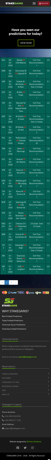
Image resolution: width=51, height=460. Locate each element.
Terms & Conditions (25, 374)
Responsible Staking (25, 386)
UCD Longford (20, 268)
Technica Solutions (34, 441)
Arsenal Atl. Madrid (20, 160)
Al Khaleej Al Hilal (21, 128)
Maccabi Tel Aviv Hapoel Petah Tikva (21, 106)
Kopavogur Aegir (20, 246)
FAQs (25, 390)
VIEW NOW (26, 43)
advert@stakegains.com (28, 356)
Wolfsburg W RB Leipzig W (20, 183)
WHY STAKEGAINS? (15, 311)
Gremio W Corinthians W (20, 235)
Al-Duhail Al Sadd (21, 117)
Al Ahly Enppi (21, 93)
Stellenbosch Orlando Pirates (21, 140)
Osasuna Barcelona (21, 171)
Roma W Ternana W (21, 192)
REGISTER (43, 3)
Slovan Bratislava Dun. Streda (21, 215)
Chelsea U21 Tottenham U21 (21, 226)
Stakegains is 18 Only (25, 382)
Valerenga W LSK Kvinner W (21, 205)
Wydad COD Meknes (21, 61)
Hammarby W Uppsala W (20, 72)
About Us (25, 394)
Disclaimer (25, 378)
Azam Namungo (21, 150)
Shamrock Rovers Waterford (21, 258)
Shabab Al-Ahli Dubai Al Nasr (21, 84)
